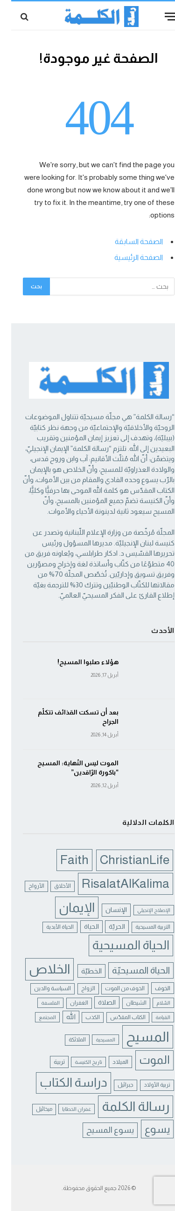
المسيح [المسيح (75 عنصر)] (136, 1036)
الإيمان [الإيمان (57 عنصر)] (66, 907)
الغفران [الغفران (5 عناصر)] (68, 1003)
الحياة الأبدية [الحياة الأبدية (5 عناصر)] (49, 927)
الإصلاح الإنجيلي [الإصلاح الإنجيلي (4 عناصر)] (142, 910)
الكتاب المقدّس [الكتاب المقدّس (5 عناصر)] (116, 1017)
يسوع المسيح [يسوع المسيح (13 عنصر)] (99, 1130)
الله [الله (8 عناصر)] (59, 1017)
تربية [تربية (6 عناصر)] (48, 1061)
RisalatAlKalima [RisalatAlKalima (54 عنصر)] (114, 883)
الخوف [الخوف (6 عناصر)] (151, 988)
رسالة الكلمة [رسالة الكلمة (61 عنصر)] (124, 1106)
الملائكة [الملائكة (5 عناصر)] (66, 1039)
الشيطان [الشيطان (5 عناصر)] (125, 1003)
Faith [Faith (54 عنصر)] (63, 859)
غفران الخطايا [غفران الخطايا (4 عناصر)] (65, 1109)
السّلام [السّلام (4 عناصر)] (152, 1003)
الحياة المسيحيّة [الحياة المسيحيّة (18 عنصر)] (130, 970)
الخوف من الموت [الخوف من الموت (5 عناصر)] (113, 988)
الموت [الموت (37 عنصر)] (143, 1060)
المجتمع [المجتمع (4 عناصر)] (36, 1017)
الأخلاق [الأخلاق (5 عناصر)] (51, 886)
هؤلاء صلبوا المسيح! (76, 662)
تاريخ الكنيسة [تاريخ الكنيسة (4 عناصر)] (77, 1062)
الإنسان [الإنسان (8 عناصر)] (105, 909)
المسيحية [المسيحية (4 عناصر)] (94, 1039)
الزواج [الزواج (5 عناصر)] (77, 988)
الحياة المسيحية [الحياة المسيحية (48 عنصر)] (119, 945)
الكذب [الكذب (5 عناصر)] (81, 1017)
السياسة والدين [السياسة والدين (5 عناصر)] (41, 988)
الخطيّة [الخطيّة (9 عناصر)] (80, 971)
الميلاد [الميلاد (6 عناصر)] (109, 1061)
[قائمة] (160, 16)
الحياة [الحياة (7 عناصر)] (80, 926)
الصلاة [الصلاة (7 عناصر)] (96, 1002)
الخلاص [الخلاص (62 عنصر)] (38, 969)
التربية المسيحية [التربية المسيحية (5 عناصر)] (141, 927)
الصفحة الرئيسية (127, 257)
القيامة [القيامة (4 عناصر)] (151, 1017)
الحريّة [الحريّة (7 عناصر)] (106, 926)
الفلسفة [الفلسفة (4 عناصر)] (39, 1003)
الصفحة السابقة (128, 241)
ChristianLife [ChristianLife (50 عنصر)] (123, 860)
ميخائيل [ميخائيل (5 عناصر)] (33, 1109)
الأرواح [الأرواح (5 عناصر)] (25, 886)
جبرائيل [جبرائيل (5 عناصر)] (114, 1085)
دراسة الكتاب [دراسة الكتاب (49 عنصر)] (62, 1082)
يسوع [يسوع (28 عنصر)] (146, 1129)
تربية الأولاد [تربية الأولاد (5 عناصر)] (146, 1085)
